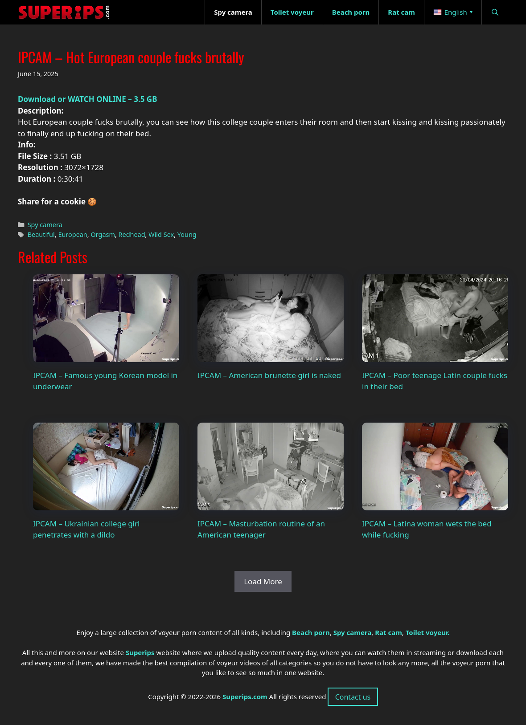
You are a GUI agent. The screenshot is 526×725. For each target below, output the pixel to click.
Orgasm (102, 234)
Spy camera (45, 224)
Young (187, 234)
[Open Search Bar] (495, 12)
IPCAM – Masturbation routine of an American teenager (261, 529)
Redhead (132, 234)
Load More (263, 581)
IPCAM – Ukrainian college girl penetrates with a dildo (86, 529)
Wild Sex (161, 234)
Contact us (353, 697)
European (72, 234)
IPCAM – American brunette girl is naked (269, 375)
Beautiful (41, 234)
